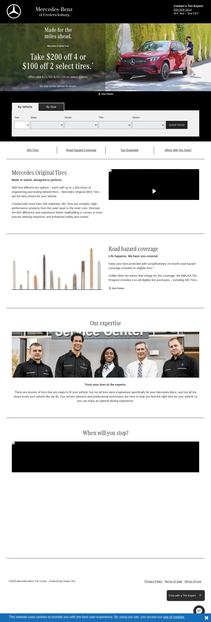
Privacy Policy (154, 581)
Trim (101, 117)
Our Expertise (129, 150)
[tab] (25, 107)
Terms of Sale (173, 581)
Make (34, 117)
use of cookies (173, 617)
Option (135, 117)
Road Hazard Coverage (81, 150)
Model (68, 117)
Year (16, 117)
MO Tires (33, 150)
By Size (51, 107)
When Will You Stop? (178, 150)
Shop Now (177, 125)
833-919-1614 (183, 9)
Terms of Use (192, 581)
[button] (199, 611)
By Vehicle (25, 108)
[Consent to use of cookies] (206, 617)
